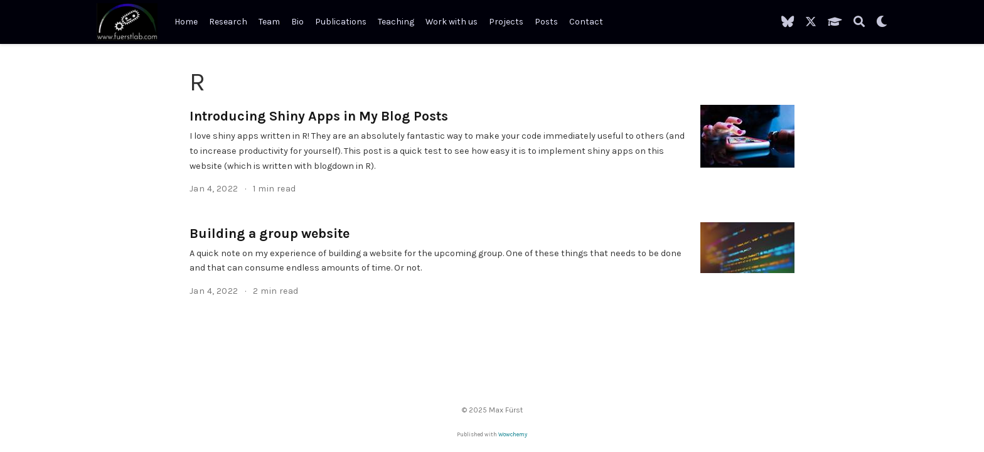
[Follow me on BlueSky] (787, 22)
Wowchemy (512, 434)
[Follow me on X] (810, 22)
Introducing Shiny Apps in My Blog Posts (319, 116)
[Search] (859, 22)
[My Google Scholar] (835, 22)
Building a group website (270, 233)
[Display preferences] (881, 22)
